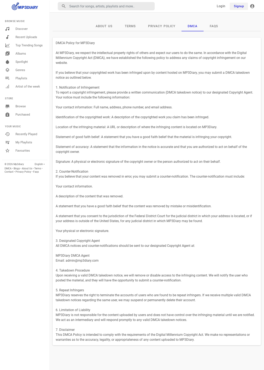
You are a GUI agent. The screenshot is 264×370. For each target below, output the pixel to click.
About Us (27, 168)
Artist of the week (22, 86)
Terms (37, 168)
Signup (239, 6)
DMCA (8, 168)
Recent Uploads (21, 37)
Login (221, 6)
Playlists (16, 78)
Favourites (17, 150)
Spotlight (16, 61)
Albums (15, 53)
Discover (16, 28)
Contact (9, 171)
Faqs (36, 171)
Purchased (17, 114)
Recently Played (21, 134)
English (39, 164)
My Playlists (18, 142)
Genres (15, 70)
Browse (15, 106)
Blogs (17, 168)
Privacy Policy (23, 171)
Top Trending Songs (24, 45)
